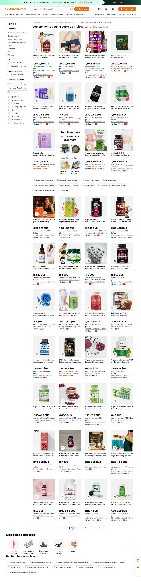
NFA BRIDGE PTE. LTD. (41, 166)
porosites (64, 191)
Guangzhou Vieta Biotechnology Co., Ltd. (44, 122)
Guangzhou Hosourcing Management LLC (70, 373)
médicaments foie (110, 180)
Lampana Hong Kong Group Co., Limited (122, 420)
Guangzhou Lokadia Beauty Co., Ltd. (122, 471)
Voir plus (11, 55)
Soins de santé (46, 22)
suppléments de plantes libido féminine (22, 572)
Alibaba (35, 22)
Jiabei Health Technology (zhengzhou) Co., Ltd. (96, 166)
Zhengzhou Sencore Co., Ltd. (95, 467)
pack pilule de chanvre (62, 567)
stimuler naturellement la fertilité (37, 567)
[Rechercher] (81, 9)
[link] (138, 561)
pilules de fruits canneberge (67, 180)
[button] (71, 9)
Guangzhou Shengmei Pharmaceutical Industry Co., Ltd (44, 235)
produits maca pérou (90, 180)
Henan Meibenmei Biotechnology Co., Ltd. (44, 469)
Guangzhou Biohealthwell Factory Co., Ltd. (122, 69)
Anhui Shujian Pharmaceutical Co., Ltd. (122, 375)
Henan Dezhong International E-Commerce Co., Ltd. (44, 516)
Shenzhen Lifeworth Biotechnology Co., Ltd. (96, 122)
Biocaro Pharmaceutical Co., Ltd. (122, 518)
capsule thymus (14, 567)
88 (99, 528)
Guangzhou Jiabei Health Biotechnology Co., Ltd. (44, 75)
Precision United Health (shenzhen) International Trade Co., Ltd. (122, 282)
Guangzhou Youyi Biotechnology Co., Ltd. (44, 420)
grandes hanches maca (16, 562)
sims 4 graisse (88, 185)
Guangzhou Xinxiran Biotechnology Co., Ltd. (70, 516)
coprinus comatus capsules (44, 185)
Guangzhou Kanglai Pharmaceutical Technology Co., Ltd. (70, 122)
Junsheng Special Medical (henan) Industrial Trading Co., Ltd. (70, 280)
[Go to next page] (104, 528)
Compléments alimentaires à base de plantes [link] (95, 22)
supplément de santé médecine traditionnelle (71, 562)
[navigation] (18, 275)
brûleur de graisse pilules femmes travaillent (108, 562)
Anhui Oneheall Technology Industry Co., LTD (96, 518)
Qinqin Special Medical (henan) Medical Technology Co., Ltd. (44, 375)
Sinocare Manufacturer (119, 122)
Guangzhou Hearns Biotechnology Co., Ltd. (44, 282)
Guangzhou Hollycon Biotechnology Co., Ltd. (122, 235)
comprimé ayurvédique (84, 567)
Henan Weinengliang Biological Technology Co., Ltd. (122, 168)
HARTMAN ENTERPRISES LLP (70, 235)
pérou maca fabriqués (106, 567)
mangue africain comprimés (40, 562)
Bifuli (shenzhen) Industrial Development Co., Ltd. (96, 422)
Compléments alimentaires (65, 22)
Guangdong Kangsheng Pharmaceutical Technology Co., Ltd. (70, 469)
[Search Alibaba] (51, 9)
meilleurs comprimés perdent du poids (112, 185)
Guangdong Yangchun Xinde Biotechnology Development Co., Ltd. (70, 71)
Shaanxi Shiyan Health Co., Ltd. (122, 327)
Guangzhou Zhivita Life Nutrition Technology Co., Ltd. (96, 233)
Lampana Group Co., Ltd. (42, 327)
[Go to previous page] (62, 528)
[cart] (106, 9)
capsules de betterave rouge (44, 191)
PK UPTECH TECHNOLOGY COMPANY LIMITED (96, 373)
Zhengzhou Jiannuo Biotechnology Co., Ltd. (96, 329)
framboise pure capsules (68, 185)
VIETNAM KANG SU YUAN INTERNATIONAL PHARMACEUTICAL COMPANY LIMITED (96, 282)
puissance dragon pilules (43, 180)
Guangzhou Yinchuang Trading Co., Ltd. (70, 327)
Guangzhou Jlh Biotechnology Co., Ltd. (96, 75)
